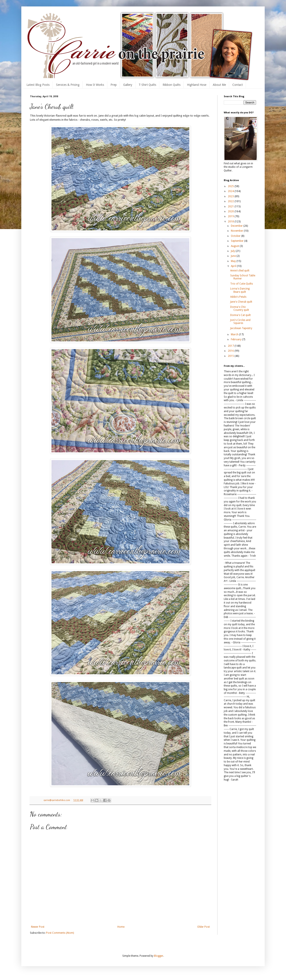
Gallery (127, 84)
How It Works (95, 84)
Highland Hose (196, 84)
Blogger (158, 955)
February (236, 339)
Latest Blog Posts (38, 84)
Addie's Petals (238, 296)
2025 (231, 186)
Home (120, 926)
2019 (231, 216)
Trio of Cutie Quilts (241, 283)
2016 (231, 350)
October (236, 235)
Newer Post (37, 926)
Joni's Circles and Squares (240, 322)
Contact (237, 84)
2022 (231, 201)
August (235, 246)
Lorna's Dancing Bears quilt (240, 290)
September (237, 240)
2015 (231, 355)
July (233, 251)
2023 (231, 196)
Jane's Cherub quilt (241, 301)
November (237, 230)
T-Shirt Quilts (147, 84)
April (234, 266)
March (235, 334)
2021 (231, 206)
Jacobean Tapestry (241, 328)
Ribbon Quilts (171, 84)
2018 (231, 221)
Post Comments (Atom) (60, 932)
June (233, 255)
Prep (113, 84)
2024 (231, 191)
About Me (219, 84)
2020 (231, 211)
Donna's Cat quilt (240, 315)
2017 (231, 345)
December (237, 225)
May (233, 261)
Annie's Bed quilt (239, 270)
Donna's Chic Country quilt (239, 308)
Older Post (203, 926)
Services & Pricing (67, 84)
